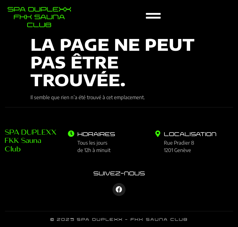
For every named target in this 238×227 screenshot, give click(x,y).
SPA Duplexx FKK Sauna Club (39, 16)
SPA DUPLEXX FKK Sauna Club (31, 140)
